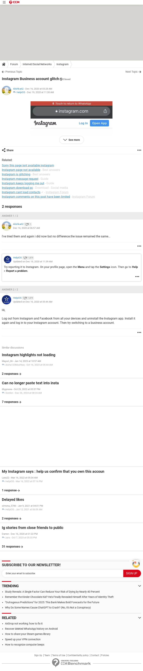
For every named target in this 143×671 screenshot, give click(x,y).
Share (10, 150)
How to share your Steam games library (27, 633)
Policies (105, 655)
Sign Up (38, 655)
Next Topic (131, 71)
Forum (14, 64)
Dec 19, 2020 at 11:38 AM (40, 92)
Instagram (62, 64)
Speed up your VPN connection (23, 639)
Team (47, 655)
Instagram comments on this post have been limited (36, 196)
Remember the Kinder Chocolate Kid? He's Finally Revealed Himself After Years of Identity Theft (59, 596)
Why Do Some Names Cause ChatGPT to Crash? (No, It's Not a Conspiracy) (48, 607)
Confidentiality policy (78, 655)
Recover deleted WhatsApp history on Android (31, 628)
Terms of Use (58, 655)
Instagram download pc (17, 188)
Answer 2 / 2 (10, 289)
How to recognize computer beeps (24, 644)
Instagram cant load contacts (21, 192)
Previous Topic (13, 71)
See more (74, 139)
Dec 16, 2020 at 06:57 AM (26, 228)
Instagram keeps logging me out (23, 183)
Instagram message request (20, 179)
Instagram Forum (57, 192)
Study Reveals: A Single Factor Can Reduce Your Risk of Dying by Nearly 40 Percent (52, 591)
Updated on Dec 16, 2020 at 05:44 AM (32, 301)
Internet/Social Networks (37, 64)
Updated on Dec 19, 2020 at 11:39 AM (33, 261)
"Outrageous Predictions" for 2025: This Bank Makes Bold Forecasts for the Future (52, 602)
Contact (95, 655)
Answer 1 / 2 (10, 215)
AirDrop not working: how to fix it (24, 623)
